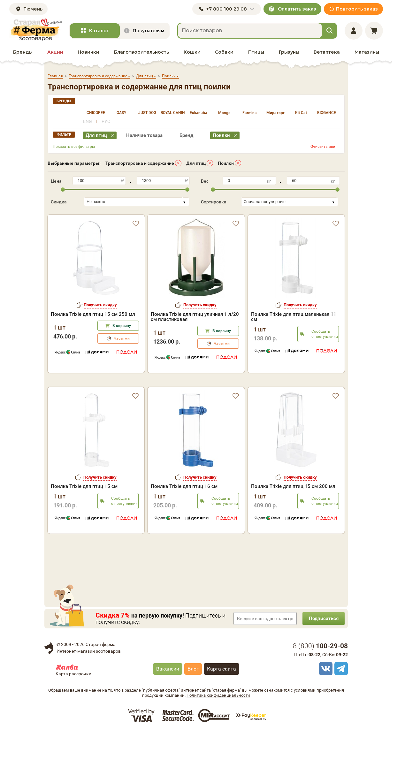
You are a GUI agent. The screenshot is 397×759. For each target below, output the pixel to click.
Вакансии (167, 696)
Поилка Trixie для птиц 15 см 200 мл (293, 513)
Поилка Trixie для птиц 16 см (184, 513)
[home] (35, 30)
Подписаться (322, 645)
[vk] (324, 695)
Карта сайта (221, 696)
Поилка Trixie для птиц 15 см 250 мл (93, 314)
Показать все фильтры (74, 146)
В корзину (121, 325)
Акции (55, 52)
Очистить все (322, 146)
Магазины (367, 52)
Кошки (192, 52)
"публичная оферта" (161, 717)
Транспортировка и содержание (139, 163)
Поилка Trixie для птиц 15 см (84, 513)
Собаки (224, 52)
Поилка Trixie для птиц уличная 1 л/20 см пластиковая (195, 317)
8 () (320, 673)
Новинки (88, 52)
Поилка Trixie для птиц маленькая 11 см (293, 317)
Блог (193, 696)
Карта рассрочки (73, 700)
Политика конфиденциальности (218, 722)
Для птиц (196, 163)
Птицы (256, 52)
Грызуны (289, 52)
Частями (122, 338)
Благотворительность (141, 52)
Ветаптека (327, 52)
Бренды (23, 52)
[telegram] (340, 695)
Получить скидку (100, 304)
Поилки (226, 163)
